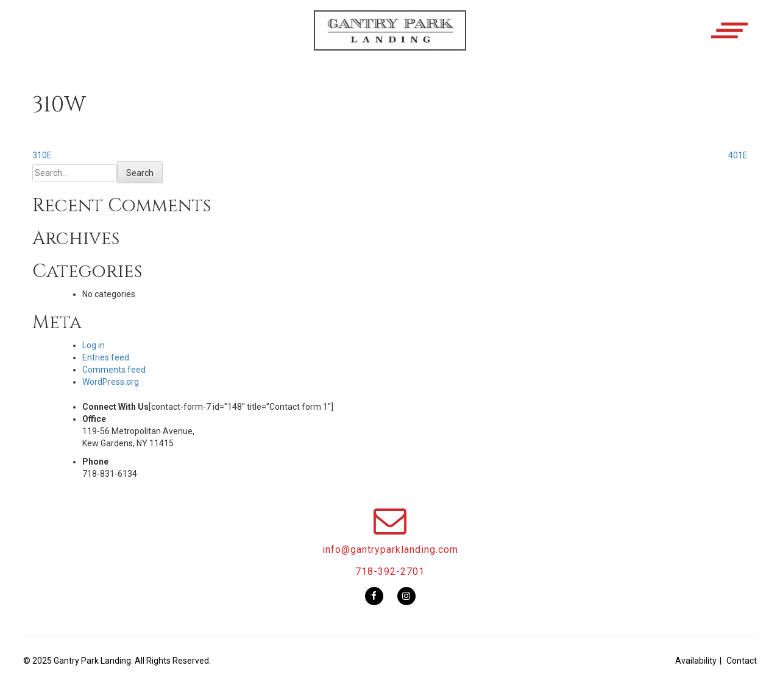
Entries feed (105, 357)
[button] (390, 41)
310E (42, 155)
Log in (93, 345)
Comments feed (114, 369)
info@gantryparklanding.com (390, 549)
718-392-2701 (390, 571)
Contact (741, 661)
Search (140, 173)
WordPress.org (110, 382)
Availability (696, 661)
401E (738, 155)
